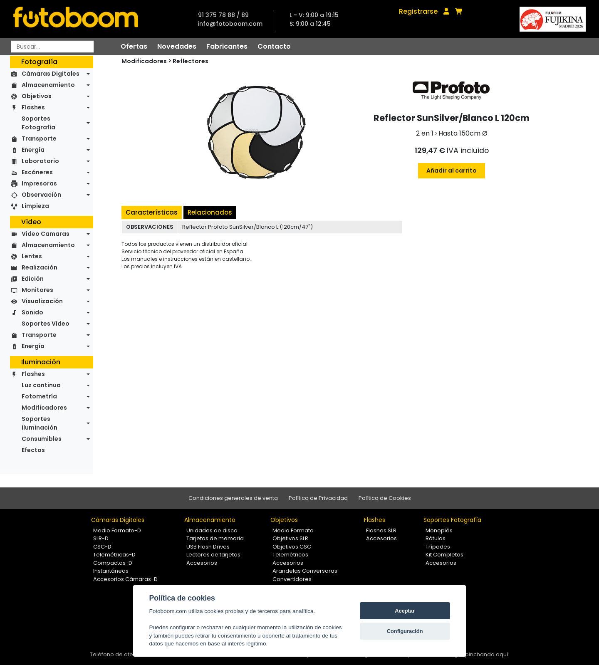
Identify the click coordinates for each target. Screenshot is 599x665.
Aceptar (405, 611)
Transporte (39, 138)
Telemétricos (290, 555)
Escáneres (37, 172)
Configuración (405, 631)
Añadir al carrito (451, 170)
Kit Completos (444, 555)
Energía (33, 150)
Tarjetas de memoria (215, 538)
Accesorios (201, 563)
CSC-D (102, 547)
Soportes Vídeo (45, 323)
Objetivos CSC (291, 547)
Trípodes (438, 547)
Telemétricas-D (114, 555)
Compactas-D (112, 563)
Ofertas (134, 46)
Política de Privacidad (318, 498)
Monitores (37, 290)
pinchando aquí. (487, 654)
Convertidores (292, 579)
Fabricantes (227, 46)
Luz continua (41, 385)
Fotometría (39, 396)
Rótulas (436, 538)
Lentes (32, 256)
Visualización (42, 301)
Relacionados (210, 212)
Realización (39, 267)
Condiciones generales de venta (233, 498)
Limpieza (35, 206)
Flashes (33, 107)
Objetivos (37, 96)
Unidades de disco (212, 530)
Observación (41, 194)
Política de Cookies (385, 498)
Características (152, 212)
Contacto (274, 46)
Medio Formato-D (117, 530)
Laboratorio (40, 161)
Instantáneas (111, 571)
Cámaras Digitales (50, 73)
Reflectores (190, 61)
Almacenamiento (48, 85)
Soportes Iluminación (39, 423)
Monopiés (439, 530)
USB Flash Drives (208, 547)
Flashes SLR (381, 530)
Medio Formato (293, 530)
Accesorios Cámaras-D (125, 579)
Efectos (33, 450)
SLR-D (101, 538)
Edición (33, 278)
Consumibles (42, 439)
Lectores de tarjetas (213, 555)
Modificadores (44, 407)
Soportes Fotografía (38, 122)
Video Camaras (45, 234)
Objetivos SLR (290, 538)
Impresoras (39, 183)
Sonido (32, 312)
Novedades (176, 46)
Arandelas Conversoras (304, 571)
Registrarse (418, 11)
